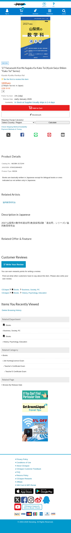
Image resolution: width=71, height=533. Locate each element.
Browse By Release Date (12, 385)
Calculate (52, 122)
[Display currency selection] (3, 91)
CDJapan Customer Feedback (28, 469)
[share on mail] (63, 134)
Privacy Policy (22, 459)
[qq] (46, 499)
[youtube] (17, 507)
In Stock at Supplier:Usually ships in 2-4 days (35, 102)
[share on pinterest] (49, 134)
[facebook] (24, 499)
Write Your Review (14, 264)
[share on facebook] (22, 134)
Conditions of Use (23, 462)
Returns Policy (22, 475)
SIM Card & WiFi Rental (26, 485)
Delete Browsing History (11, 310)
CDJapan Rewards (24, 479)
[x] (17, 499)
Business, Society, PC (31, 290)
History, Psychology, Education (34, 293)
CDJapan (5, 290)
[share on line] (36, 134)
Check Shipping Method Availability (14, 127)
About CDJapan (22, 466)
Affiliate (19, 482)
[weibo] (38, 499)
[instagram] (31, 499)
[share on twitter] (8, 134)
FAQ (18, 472)
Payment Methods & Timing (11, 129)
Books (16, 290)
